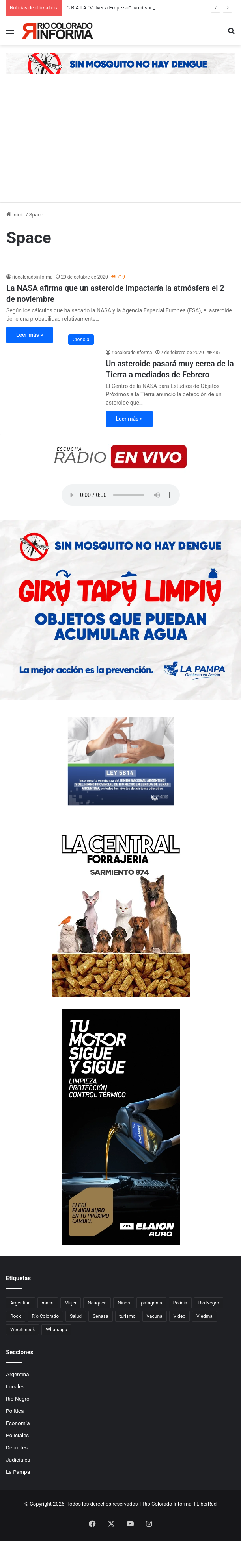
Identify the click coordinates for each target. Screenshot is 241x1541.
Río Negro (18, 1398)
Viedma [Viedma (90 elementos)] (204, 1316)
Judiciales (18, 1459)
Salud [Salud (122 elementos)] (76, 1316)
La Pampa (18, 1472)
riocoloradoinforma (32, 277)
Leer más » (29, 335)
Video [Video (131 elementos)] (180, 1316)
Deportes (17, 1447)
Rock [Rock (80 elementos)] (15, 1316)
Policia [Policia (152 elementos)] (180, 1303)
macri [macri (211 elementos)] (48, 1303)
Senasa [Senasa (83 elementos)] (100, 1316)
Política (15, 1411)
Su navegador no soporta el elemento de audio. (121, 495)
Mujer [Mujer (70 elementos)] (71, 1303)
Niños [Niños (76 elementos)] (124, 1303)
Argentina (17, 1374)
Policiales (17, 1435)
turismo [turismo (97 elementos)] (128, 1316)
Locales (15, 1386)
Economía (18, 1423)
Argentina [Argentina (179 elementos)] (20, 1303)
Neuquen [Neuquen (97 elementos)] (97, 1303)
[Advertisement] (120, 143)
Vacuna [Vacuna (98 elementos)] (155, 1316)
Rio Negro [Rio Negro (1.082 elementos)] (208, 1303)
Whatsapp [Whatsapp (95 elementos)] (56, 1329)
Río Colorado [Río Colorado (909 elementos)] (45, 1316)
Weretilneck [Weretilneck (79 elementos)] (22, 1329)
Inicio (15, 215)
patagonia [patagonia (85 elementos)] (151, 1303)
